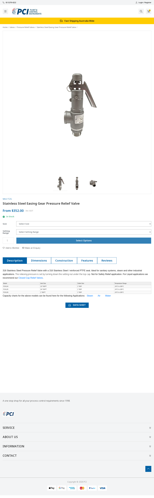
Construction (64, 260)
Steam (90, 296)
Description (15, 260)
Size (5, 224)
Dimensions (39, 260)
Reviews (106, 260)
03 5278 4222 (9, 2)
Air (99, 296)
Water (108, 296)
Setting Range (6, 232)
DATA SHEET (77, 305)
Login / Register (143, 2)
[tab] (15, 260)
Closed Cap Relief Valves (31, 278)
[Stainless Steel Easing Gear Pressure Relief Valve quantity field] (8, 240)
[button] (60, 183)
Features (87, 260)
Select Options (84, 240)
